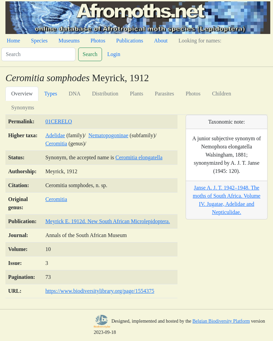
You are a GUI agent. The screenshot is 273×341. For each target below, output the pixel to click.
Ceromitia (56, 143)
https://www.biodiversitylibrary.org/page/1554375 (99, 291)
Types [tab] (50, 93)
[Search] (38, 54)
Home (13, 40)
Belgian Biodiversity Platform (221, 321)
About (161, 40)
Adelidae (55, 135)
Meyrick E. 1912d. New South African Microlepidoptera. (107, 221)
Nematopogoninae (108, 135)
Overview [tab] (22, 93)
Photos (97, 40)
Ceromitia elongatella (139, 157)
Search (90, 54)
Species (39, 40)
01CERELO (58, 121)
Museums (69, 40)
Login (113, 54)
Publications (129, 40)
